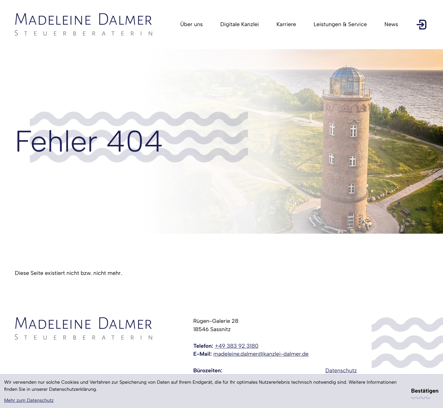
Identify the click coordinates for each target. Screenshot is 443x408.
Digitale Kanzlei (239, 24)
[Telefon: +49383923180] (236, 346)
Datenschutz (341, 370)
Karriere (286, 24)
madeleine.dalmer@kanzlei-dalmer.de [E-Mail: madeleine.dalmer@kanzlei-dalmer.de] (261, 354)
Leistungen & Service (340, 24)
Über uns (191, 24)
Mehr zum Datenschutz (29, 400)
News (391, 24)
